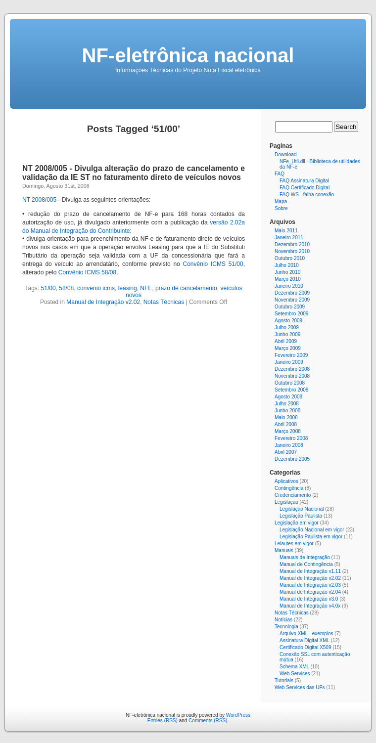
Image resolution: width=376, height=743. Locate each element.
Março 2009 (288, 348)
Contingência (289, 488)
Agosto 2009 (288, 320)
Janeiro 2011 (289, 237)
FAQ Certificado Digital (304, 187)
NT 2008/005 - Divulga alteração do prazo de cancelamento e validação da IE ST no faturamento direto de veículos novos (133, 172)
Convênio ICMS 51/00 (213, 264)
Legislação (286, 502)
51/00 (48, 288)
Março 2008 (288, 431)
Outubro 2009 (290, 306)
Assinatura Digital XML (304, 640)
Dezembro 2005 (292, 459)
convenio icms (96, 288)
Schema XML (294, 666)
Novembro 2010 (292, 251)
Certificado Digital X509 (305, 647)
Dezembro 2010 (292, 244)
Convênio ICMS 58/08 (87, 272)
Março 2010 (288, 279)
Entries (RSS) (162, 720)
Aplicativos (286, 481)
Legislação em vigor (297, 522)
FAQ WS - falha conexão (307, 194)
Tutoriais (284, 680)
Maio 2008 (286, 417)
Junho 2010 (287, 272)
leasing (127, 288)
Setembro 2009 (291, 313)
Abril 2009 (286, 341)
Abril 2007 (286, 452)
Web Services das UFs (300, 687)
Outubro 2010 (290, 258)
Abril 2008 (286, 424)
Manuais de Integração (305, 557)
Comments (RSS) (207, 720)
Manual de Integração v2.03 (310, 585)
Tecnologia (286, 626)
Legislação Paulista (301, 516)
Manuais (284, 550)
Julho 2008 (287, 403)
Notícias (283, 619)
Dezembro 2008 (292, 369)
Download (285, 154)
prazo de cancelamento (186, 288)
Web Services (295, 673)
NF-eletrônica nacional (188, 55)
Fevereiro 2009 (291, 355)
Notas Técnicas (163, 302)
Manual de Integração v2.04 (310, 592)
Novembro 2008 (292, 376)
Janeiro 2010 (289, 286)
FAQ (279, 173)
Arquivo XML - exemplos (306, 633)
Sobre (281, 208)
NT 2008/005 (39, 199)
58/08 (66, 288)
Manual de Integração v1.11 (310, 571)
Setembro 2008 (291, 390)
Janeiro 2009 (289, 362)
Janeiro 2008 (289, 445)
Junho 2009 (287, 334)
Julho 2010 (287, 265)
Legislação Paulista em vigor (311, 536)
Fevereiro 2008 (291, 438)
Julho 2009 (287, 327)
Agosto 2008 (288, 396)
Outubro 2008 (290, 383)
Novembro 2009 (292, 300)
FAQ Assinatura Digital (304, 180)
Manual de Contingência (306, 564)
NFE (146, 288)
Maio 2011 (286, 230)
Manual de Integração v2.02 (103, 302)
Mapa (281, 201)
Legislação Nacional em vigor (312, 529)
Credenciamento (293, 495)
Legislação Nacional (302, 509)
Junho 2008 (287, 410)
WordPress (238, 715)
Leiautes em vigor (294, 543)
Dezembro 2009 (292, 293)
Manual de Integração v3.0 (309, 599)
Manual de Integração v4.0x (310, 606)
